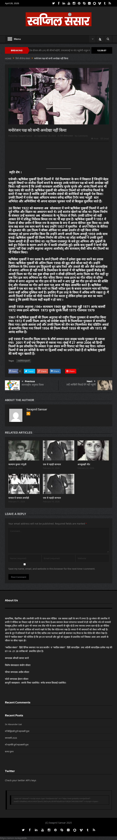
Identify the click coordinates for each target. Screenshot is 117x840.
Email (105, 138)
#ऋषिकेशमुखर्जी (24, 361)
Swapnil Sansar (25, 135)
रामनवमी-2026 (11, 737)
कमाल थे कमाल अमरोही (18, 497)
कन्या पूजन (9, 751)
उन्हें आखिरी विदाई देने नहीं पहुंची (81, 384)
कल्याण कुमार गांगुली (17, 464)
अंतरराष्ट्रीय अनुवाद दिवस (32, 384)
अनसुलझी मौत (84, 464)
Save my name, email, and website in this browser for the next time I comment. (51, 568)
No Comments (81, 135)
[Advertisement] (58, 156)
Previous (28, 381)
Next (91, 381)
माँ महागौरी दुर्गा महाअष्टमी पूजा (16, 744)
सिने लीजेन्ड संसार (66, 135)
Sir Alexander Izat (13, 724)
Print (94, 138)
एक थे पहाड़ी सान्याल (52, 464)
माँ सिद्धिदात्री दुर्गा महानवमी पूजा (17, 731)
